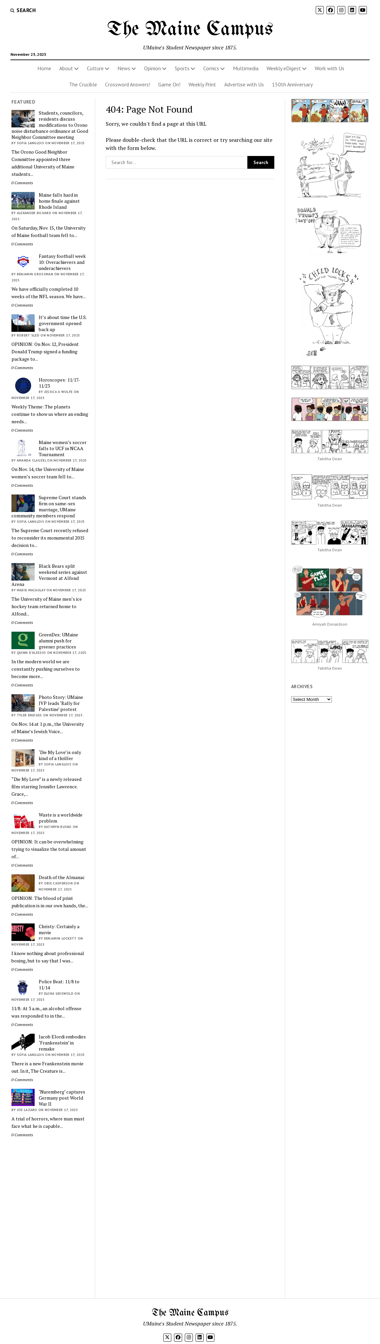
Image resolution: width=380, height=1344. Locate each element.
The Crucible (83, 84)
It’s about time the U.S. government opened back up (63, 323)
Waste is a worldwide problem (60, 818)
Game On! (169, 84)
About (66, 68)
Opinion (152, 68)
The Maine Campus (190, 29)
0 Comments (22, 182)
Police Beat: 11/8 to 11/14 (59, 985)
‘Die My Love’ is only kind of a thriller (60, 755)
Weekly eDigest (284, 68)
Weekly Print (202, 84)
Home (44, 68)
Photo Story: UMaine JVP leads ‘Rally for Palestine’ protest (61, 703)
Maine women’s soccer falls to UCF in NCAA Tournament (63, 448)
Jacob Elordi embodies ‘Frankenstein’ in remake (62, 1043)
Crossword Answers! (127, 84)
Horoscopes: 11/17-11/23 (59, 383)
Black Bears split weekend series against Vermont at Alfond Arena (49, 575)
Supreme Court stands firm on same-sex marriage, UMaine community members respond (48, 507)
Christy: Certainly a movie (59, 929)
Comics (211, 68)
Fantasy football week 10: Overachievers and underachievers (62, 262)
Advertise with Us (244, 84)
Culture (95, 68)
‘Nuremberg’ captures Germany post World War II (62, 1098)
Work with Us (329, 68)
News (123, 68)
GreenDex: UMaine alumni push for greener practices (58, 641)
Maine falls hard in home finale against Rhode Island (59, 201)
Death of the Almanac (62, 877)
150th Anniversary (292, 84)
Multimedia (245, 68)
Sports (182, 68)
